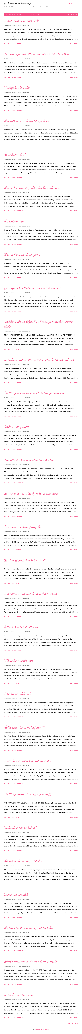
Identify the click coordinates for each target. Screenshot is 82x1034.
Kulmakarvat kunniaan (19, 995)
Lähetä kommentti (18, 43)
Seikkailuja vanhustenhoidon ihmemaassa (30, 594)
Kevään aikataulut (16, 894)
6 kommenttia (16, 549)
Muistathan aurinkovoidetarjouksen (26, 121)
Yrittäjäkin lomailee (17, 87)
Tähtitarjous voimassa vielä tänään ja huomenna (35, 393)
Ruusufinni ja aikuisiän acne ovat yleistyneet (32, 288)
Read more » (74, 43)
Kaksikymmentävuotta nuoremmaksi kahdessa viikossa (39, 360)
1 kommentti (16, 683)
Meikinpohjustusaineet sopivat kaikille (28, 928)
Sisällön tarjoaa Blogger (41, 1029)
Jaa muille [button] (7, 43)
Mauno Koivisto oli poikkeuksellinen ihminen (32, 188)
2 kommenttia (16, 349)
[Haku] (70, 3)
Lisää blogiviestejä (72, 1023)
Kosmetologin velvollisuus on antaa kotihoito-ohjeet (36, 54)
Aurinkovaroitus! (15, 154)
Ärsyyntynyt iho (14, 221)
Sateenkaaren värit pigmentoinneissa (27, 761)
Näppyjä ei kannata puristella (22, 861)
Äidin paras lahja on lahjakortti (24, 727)
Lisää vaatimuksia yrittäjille (22, 527)
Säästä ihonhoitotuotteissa (21, 627)
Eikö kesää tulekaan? (17, 694)
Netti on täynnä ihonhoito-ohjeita (25, 560)
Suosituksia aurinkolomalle (21, 21)
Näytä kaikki (72, 15)
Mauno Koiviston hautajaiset (22, 255)
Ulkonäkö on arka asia (18, 660)
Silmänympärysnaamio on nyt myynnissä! (30, 961)
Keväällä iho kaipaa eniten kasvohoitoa (29, 460)
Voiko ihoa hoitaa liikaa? (20, 828)
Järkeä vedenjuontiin (17, 426)
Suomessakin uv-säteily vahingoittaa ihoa (31, 493)
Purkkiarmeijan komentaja (17, 3)
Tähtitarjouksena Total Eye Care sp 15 (28, 794)
